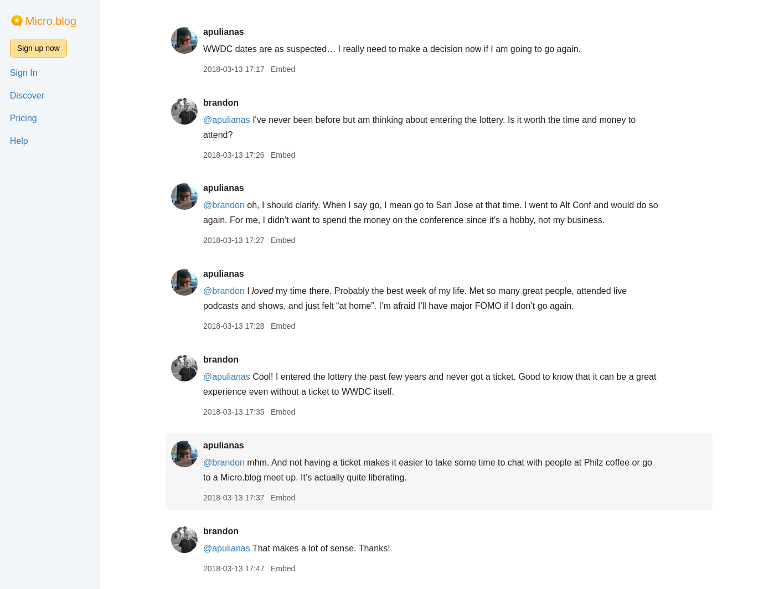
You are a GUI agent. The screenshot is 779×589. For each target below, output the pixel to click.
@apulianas (226, 120)
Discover (27, 95)
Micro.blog (50, 21)
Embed (283, 69)
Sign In (24, 73)
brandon (221, 102)
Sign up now (38, 48)
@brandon (224, 205)
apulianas (223, 32)
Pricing (23, 118)
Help (19, 141)
